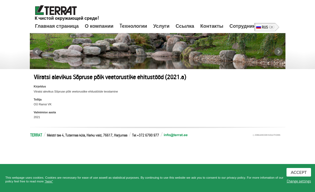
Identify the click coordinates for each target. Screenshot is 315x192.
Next (278, 51)
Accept (299, 172)
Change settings (299, 181)
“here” (49, 181)
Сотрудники (244, 26)
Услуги (161, 26)
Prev (36, 51)
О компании (99, 26)
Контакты (211, 26)
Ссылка (185, 26)
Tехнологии (133, 26)
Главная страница (57, 26)
